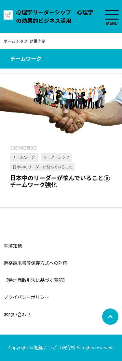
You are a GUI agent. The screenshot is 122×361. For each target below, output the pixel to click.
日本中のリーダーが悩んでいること (43, 167)
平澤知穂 (13, 246)
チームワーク (24, 157)
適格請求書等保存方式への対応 (35, 263)
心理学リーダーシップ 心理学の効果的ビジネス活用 (54, 16)
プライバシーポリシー (26, 297)
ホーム (9, 41)
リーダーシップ (56, 157)
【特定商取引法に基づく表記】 (35, 280)
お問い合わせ (17, 314)
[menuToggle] (112, 15)
